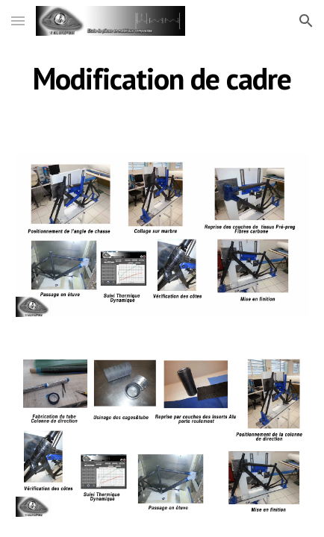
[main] (162, 78)
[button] (18, 20)
